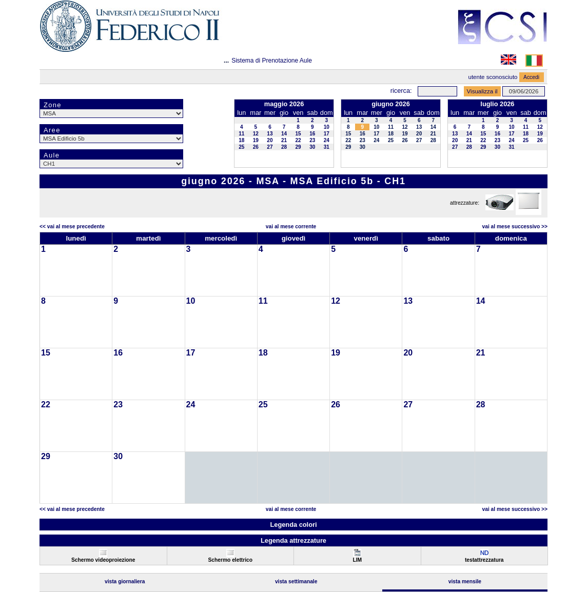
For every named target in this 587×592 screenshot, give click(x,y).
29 (298, 147)
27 (269, 147)
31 (326, 147)
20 (269, 140)
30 (312, 147)
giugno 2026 (390, 104)
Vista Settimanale (296, 581)
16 (312, 133)
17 (326, 133)
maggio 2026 (284, 104)
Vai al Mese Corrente (291, 226)
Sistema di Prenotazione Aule (271, 60)
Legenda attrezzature (293, 540)
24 (326, 140)
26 (256, 147)
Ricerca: (401, 90)
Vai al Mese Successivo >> (514, 226)
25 (241, 147)
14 (284, 133)
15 (298, 133)
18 (241, 140)
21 (284, 140)
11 (241, 133)
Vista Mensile (464, 581)
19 (256, 140)
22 (298, 140)
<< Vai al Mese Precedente (72, 226)
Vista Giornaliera (125, 581)
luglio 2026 (497, 104)
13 (269, 133)
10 (326, 127)
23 (312, 140)
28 (284, 147)
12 (256, 133)
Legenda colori (293, 524)
